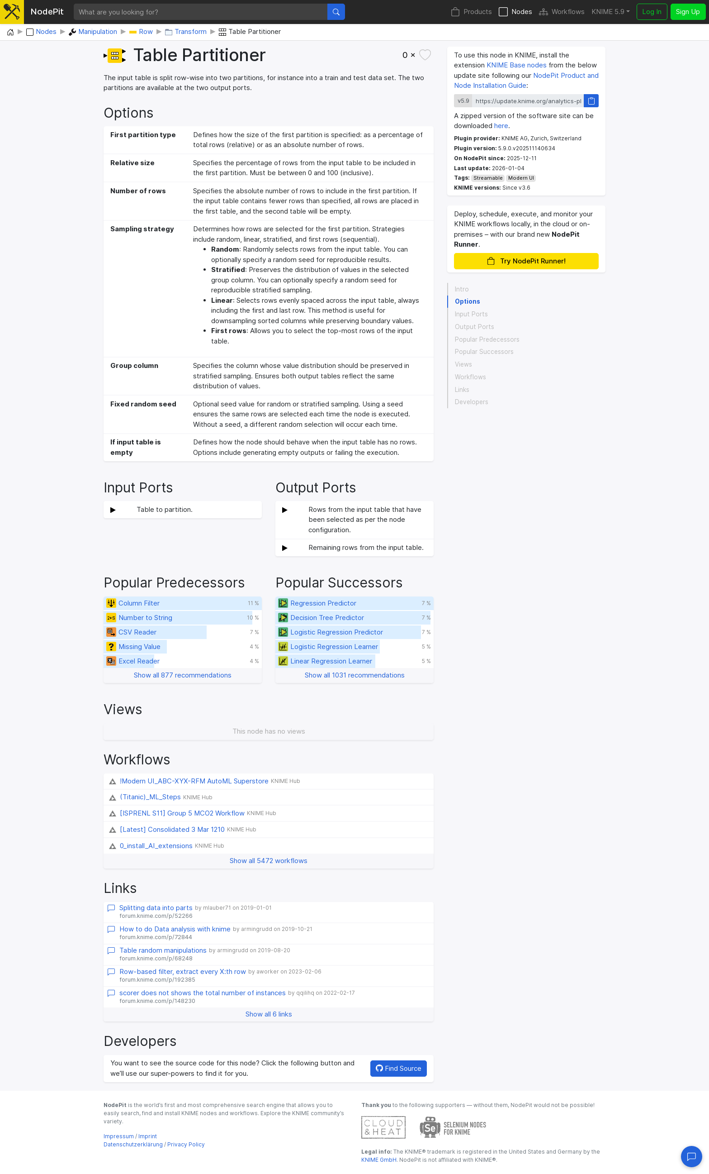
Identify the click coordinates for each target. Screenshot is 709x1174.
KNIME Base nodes (517, 65)
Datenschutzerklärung (133, 1144)
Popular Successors (484, 351)
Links (462, 389)
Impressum (119, 1136)
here (501, 125)
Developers (471, 402)
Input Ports (471, 314)
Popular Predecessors (487, 339)
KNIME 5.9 (607, 11)
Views (463, 364)
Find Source (398, 1068)
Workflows (562, 12)
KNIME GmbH (379, 1159)
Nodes (515, 12)
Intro (462, 289)
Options (467, 301)
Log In (652, 11)
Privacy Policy (186, 1144)
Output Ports (474, 326)
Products (471, 12)
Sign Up (688, 11)
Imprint (147, 1136)
